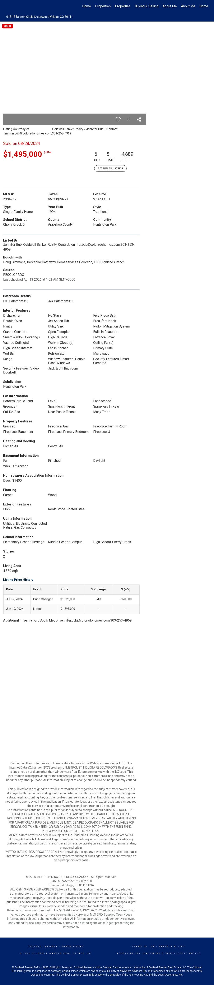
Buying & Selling (146, 6)
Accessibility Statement (139, 953)
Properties (103, 6)
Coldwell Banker (43, 946)
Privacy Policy (172, 946)
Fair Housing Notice (182, 953)
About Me (170, 6)
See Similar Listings (110, 168)
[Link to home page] (8, 6)
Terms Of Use (143, 946)
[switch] (118, 119)
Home (86, 6)
